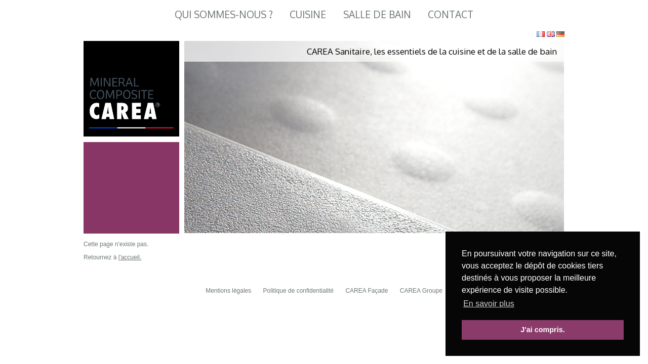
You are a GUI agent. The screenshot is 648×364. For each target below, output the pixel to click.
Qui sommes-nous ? (224, 14)
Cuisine (308, 14)
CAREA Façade (366, 290)
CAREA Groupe (421, 290)
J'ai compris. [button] (542, 330)
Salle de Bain (377, 14)
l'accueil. (130, 257)
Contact (450, 14)
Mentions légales (228, 290)
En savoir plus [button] (488, 303)
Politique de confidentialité (298, 290)
